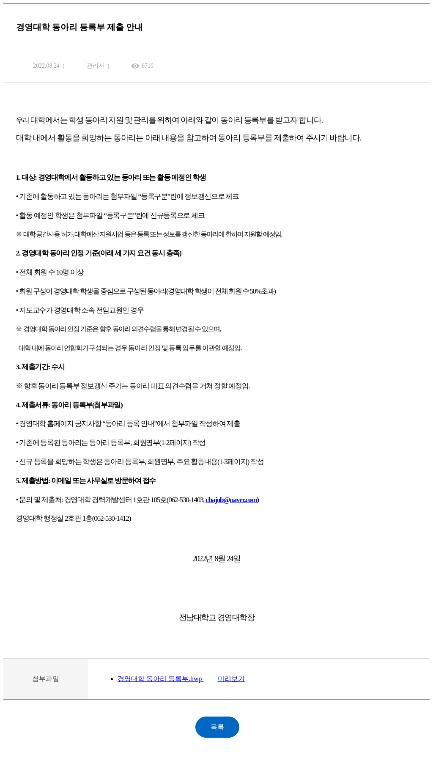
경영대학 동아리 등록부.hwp (161, 678)
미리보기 (231, 678)
